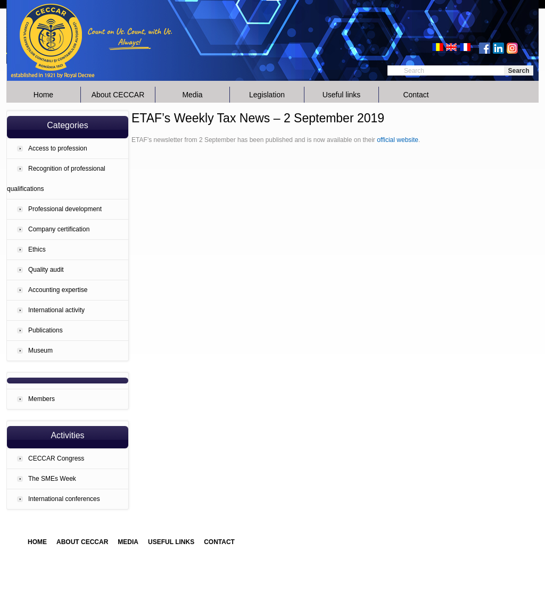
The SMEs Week (52, 478)
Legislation (267, 94)
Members (41, 399)
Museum (40, 350)
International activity (56, 310)
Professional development (65, 209)
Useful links (342, 94)
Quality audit (46, 269)
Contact (415, 94)
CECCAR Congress (56, 458)
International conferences (64, 499)
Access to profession (57, 148)
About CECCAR (118, 94)
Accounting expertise (57, 290)
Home (43, 94)
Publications (45, 330)
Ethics (37, 249)
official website (397, 140)
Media (192, 94)
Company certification (58, 229)
